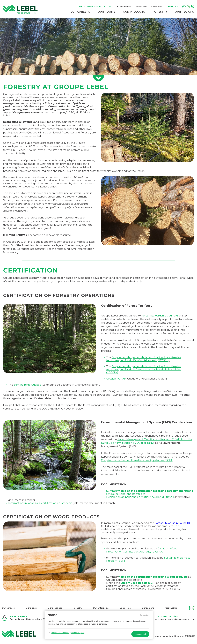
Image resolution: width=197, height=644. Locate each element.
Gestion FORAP (116, 378)
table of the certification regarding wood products (153, 576)
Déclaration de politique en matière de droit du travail (140, 496)
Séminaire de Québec (27, 384)
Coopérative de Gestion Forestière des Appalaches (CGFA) (137, 460)
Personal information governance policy (68, 633)
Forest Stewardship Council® (159, 315)
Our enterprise (123, 6)
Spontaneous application (95, 6)
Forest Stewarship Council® (172, 523)
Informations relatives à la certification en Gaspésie (40, 503)
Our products (134, 11)
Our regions (184, 11)
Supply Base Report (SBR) (138, 582)
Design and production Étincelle (170, 636)
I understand (144, 615)
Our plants (106, 11)
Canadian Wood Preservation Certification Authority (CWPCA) (141, 550)
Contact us (157, 6)
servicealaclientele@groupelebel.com (175, 619)
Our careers (80, 11)
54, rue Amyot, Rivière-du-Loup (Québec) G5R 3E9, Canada (40, 619)
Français (172, 6)
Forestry (160, 11)
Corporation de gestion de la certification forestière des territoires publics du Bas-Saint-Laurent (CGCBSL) (143, 359)
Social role (141, 6)
